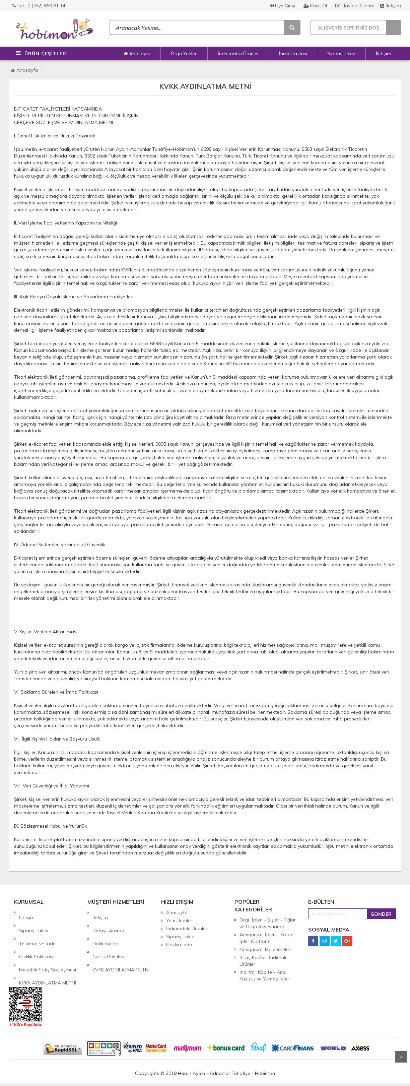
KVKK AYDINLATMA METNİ (47, 953)
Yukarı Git (401, 1057)
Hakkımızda (105, 928)
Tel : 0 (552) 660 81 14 (38, 6)
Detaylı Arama (108, 920)
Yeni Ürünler (179, 920)
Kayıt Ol (315, 6)
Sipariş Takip (341, 54)
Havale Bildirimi (355, 6)
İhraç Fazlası (293, 54)
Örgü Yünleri (184, 54)
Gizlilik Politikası (36, 937)
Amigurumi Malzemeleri (265, 949)
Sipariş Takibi (33, 920)
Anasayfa (137, 53)
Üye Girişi (282, 6)
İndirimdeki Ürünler (238, 54)
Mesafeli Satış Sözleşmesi (47, 945)
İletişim (390, 6)
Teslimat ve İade (37, 928)
